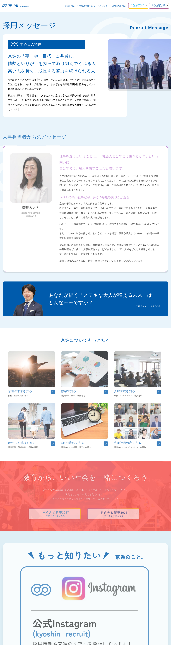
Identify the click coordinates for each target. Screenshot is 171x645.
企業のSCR (76, 633)
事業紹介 (88, 633)
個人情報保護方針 (104, 633)
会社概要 (63, 633)
